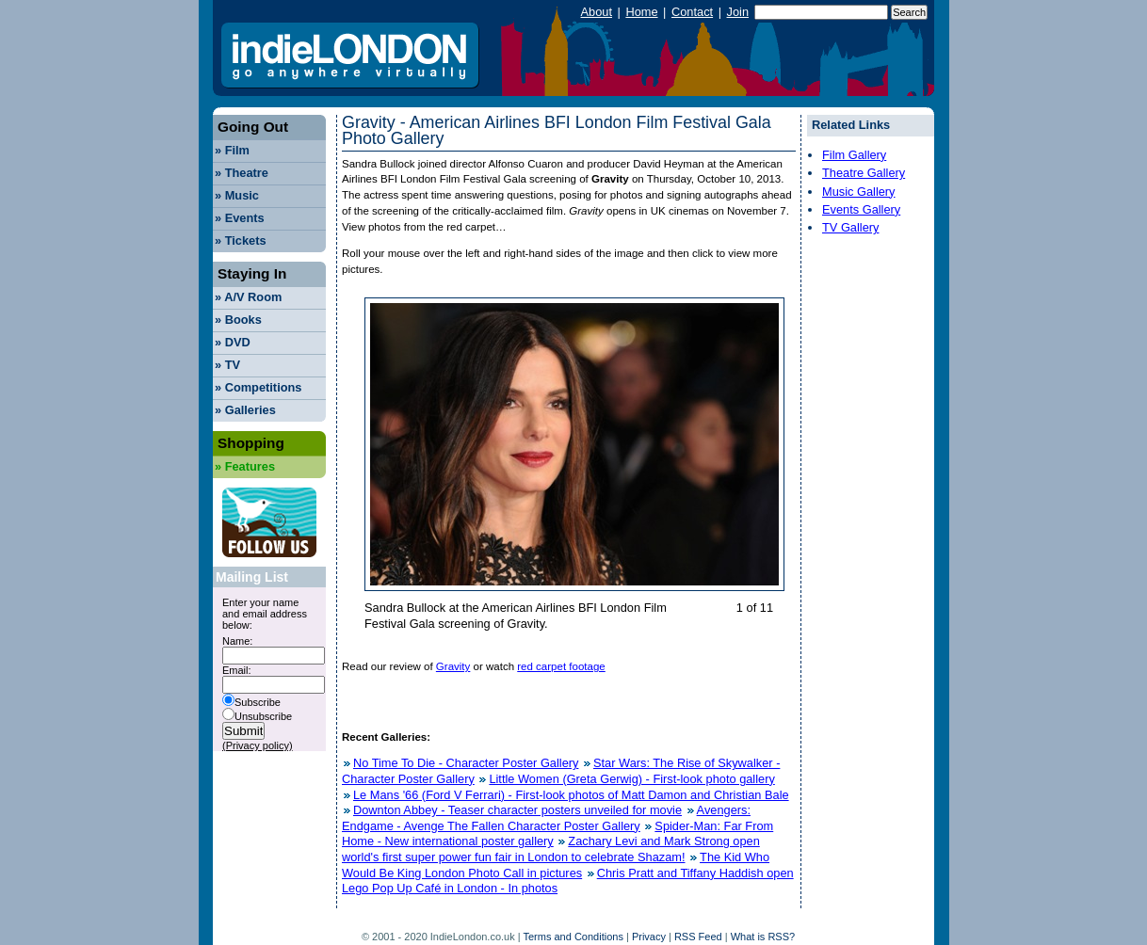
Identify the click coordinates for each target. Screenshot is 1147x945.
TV (227, 365)
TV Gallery (850, 227)
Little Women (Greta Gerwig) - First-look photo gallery (631, 779)
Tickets (241, 240)
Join (738, 12)
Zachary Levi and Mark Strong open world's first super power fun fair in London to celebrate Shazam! (551, 849)
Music (237, 195)
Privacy (649, 936)
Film (232, 150)
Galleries (245, 410)
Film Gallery (854, 155)
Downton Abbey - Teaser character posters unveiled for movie (517, 810)
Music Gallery (859, 191)
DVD (232, 342)
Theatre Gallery (863, 173)
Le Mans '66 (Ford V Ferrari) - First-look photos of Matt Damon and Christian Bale (571, 795)
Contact (692, 12)
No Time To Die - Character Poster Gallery (465, 763)
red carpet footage (561, 666)
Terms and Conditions (573, 936)
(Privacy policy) (257, 745)
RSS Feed (698, 936)
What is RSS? (763, 936)
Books (238, 319)
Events (240, 218)
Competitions (258, 387)
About (596, 12)
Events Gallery (861, 209)
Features (245, 466)
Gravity (453, 666)
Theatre (241, 173)
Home (641, 12)
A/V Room (248, 297)
